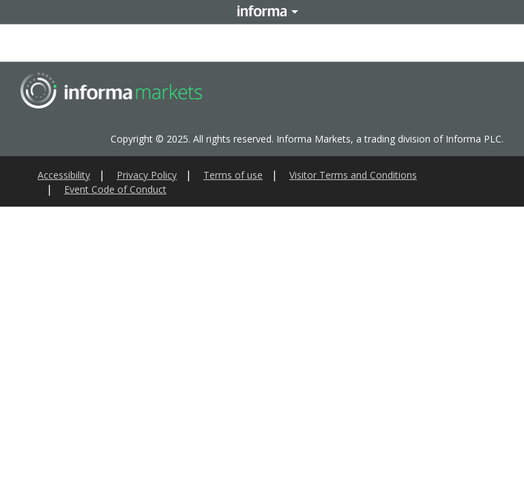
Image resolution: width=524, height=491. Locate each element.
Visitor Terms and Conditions (353, 174)
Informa (262, 12)
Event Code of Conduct (115, 189)
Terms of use (233, 174)
